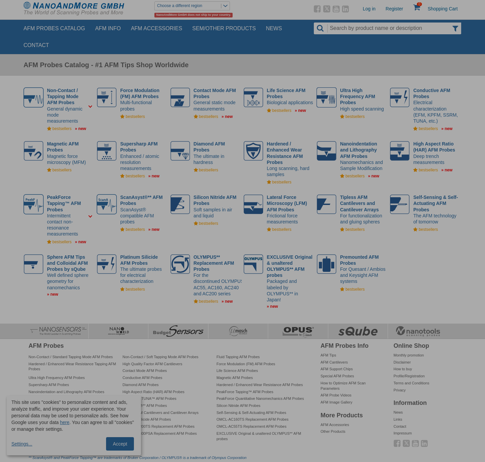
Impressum (403, 433)
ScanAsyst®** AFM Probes (145, 406)
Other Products (333, 431)
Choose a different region (193, 6)
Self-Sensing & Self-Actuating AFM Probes (251, 413)
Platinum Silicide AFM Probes (147, 419)
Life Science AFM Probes (237, 371)
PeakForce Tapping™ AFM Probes (244, 392)
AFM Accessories (156, 28)
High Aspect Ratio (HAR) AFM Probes (154, 392)
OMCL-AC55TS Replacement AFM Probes (251, 426)
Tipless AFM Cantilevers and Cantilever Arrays (160, 413)
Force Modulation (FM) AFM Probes (245, 364)
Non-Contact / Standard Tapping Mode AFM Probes (71, 357)
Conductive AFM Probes (142, 378)
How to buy (403, 369)
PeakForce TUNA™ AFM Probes (150, 398)
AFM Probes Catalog (54, 28)
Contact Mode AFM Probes (145, 371)
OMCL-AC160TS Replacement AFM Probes (252, 419)
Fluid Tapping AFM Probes (238, 357)
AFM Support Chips (337, 369)
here (64, 422)
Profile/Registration (409, 376)
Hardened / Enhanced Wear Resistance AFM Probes (259, 385)
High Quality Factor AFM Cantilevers (152, 364)
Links (398, 419)
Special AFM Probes (337, 376)
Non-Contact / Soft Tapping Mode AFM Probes (160, 357)
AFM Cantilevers (334, 362)
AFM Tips (328, 355)
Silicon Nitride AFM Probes (238, 406)
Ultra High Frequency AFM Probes (57, 378)
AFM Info (107, 28)
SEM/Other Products (224, 28)
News (274, 28)
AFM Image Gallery (336, 402)
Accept (120, 444)
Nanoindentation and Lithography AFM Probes (66, 392)
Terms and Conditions (411, 383)
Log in (369, 8)
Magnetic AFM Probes (234, 378)
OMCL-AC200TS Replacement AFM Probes (159, 426)
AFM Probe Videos (336, 395)
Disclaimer (402, 362)
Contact (36, 45)
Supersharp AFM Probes (49, 385)
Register (394, 8)
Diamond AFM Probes (141, 385)
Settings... (21, 444)
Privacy (400, 390)
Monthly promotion (409, 355)
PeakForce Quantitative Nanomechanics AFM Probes (260, 398)
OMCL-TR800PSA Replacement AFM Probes (160, 433)
